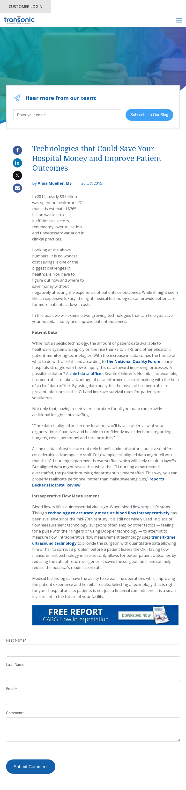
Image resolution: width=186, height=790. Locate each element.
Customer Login (25, 6)
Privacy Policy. (99, 781)
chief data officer (86, 349)
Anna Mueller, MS (55, 183)
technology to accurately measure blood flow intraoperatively (108, 488)
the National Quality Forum (133, 337)
